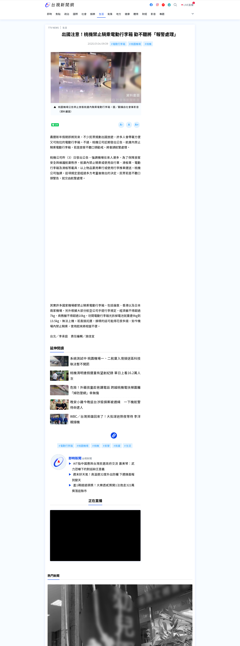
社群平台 (50, 617)
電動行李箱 (119, 40)
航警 (107, 442)
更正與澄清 (83, 604)
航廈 (117, 442)
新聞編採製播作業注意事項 (124, 604)
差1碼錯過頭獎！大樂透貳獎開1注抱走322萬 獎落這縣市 (109, 483)
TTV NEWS (53, 23)
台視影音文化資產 (55, 604)
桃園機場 (136, 40)
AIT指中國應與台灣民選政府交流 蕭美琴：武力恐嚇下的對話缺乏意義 (109, 463)
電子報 (113, 613)
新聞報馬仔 (83, 613)
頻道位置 (50, 609)
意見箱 (81, 609)
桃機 (148, 40)
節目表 (49, 613)
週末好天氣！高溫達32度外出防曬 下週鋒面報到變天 (109, 473)
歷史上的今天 (84, 617)
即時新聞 (81, 455)
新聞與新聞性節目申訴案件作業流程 (129, 609)
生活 (64, 23)
